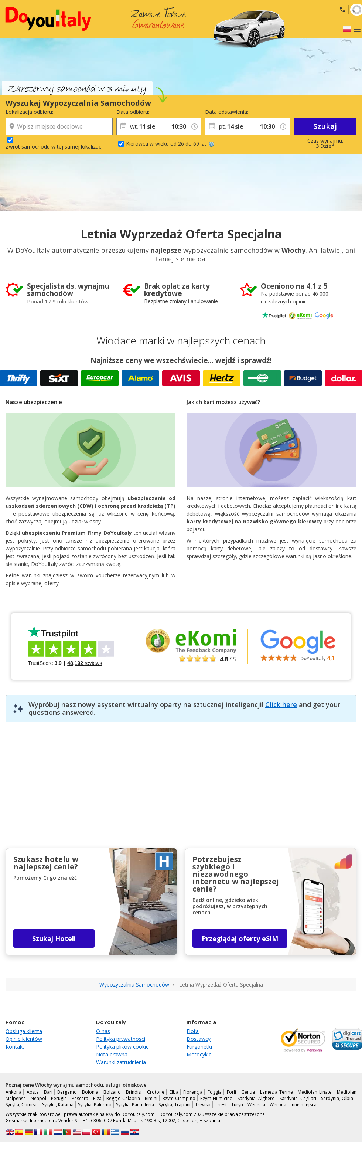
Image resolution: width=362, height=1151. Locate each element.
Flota (193, 1031)
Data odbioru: (132, 111)
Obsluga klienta (24, 1031)
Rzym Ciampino (179, 1098)
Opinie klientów (24, 1038)
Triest (221, 1104)
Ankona (13, 1092)
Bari (48, 1092)
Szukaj (325, 126)
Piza (97, 1098)
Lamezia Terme (276, 1092)
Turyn (237, 1104)
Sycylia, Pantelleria (135, 1104)
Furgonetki (199, 1046)
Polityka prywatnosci (120, 1038)
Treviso (203, 1104)
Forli (231, 1092)
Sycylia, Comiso (22, 1104)
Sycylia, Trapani (174, 1104)
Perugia (59, 1098)
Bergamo (67, 1092)
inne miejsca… (305, 1104)
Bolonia (90, 1092)
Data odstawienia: (226, 111)
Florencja (192, 1092)
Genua (248, 1092)
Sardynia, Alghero (256, 1098)
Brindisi (134, 1092)
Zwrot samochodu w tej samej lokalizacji (55, 146)
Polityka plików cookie (122, 1046)
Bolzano (112, 1092)
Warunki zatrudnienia (121, 1062)
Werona (278, 1104)
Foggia (215, 1092)
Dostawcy (199, 1038)
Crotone (155, 1092)
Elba (174, 1092)
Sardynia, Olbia (337, 1098)
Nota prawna (111, 1054)
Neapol (38, 1098)
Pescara (80, 1098)
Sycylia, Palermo (95, 1104)
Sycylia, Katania (58, 1104)
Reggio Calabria (123, 1098)
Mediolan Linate (315, 1092)
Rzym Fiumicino (216, 1098)
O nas (103, 1031)
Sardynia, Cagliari (298, 1098)
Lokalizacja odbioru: (29, 111)
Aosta (33, 1092)
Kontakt (15, 1046)
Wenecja (256, 1104)
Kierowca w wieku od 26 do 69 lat (170, 143)
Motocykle (199, 1054)
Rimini (151, 1098)
